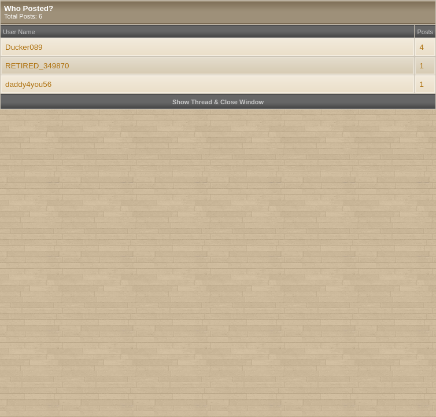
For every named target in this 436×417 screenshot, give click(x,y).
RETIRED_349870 (37, 65)
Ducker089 (23, 47)
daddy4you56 (28, 84)
